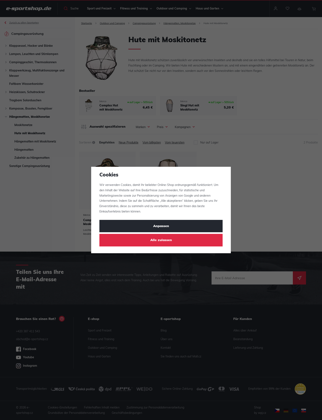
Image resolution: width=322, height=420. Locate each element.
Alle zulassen (161, 240)
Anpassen (161, 226)
